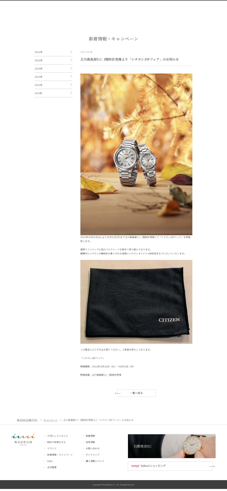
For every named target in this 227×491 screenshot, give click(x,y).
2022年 (39, 103)
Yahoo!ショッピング (155, 468)
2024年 (39, 77)
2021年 (38, 115)
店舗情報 (164, 8)
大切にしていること (55, 8)
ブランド (97, 8)
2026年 (39, 52)
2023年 (39, 90)
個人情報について (95, 462)
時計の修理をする (78, 8)
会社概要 (150, 8)
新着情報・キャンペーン (118, 8)
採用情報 (178, 8)
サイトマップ (92, 456)
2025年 (39, 64)
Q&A (138, 8)
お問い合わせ (194, 8)
